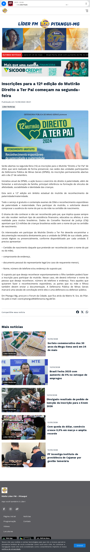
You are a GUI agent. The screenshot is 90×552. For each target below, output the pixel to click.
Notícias (27, 516)
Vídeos (7, 526)
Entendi (80, 545)
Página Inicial (10, 516)
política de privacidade (11, 549)
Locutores (8, 531)
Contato (27, 521)
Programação (10, 521)
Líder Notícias (8, 107)
